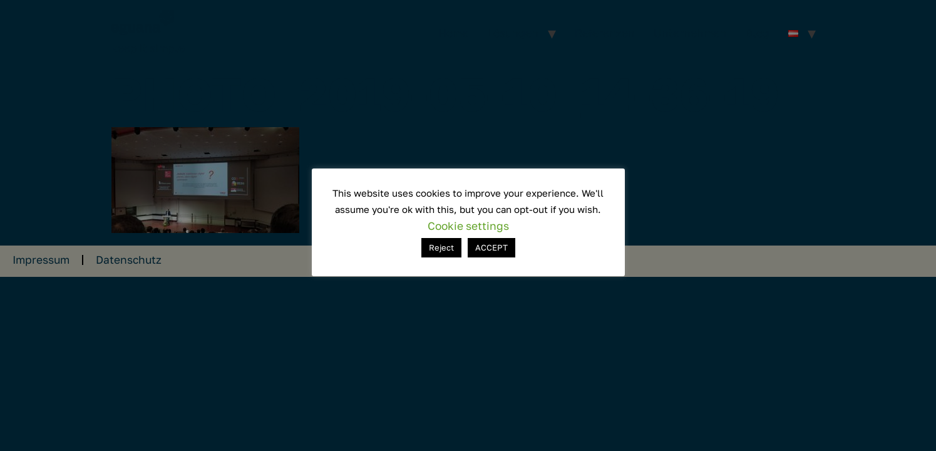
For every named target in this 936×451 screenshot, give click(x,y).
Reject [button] (441, 247)
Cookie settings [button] (468, 225)
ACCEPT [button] (491, 247)
